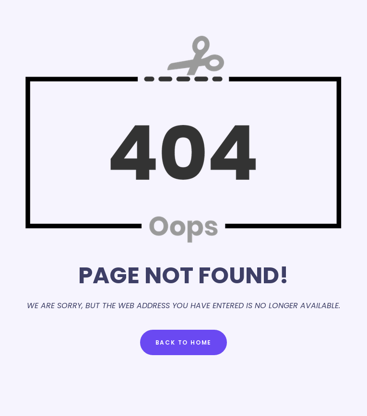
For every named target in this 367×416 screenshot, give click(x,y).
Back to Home (183, 342)
